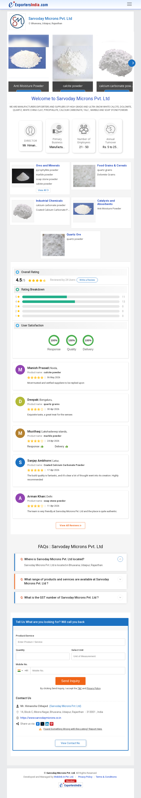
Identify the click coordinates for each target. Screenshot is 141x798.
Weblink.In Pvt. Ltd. (64, 776)
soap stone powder (47, 179)
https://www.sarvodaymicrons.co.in (40, 717)
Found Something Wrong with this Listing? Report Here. (73, 729)
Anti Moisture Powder (29, 86)
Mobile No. (22, 664)
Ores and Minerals (48, 165)
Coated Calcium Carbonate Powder (53, 209)
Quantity (20, 650)
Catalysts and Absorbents (106, 202)
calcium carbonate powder (116, 86)
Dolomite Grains (106, 174)
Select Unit (77, 650)
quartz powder (75, 239)
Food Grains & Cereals (112, 165)
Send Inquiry (70, 681)
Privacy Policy (93, 688)
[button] (38, 724)
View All (43, 190)
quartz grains (104, 170)
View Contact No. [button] (70, 743)
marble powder (44, 174)
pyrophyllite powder (47, 170)
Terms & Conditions (106, 776)
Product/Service (25, 635)
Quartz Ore (74, 234)
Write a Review (87, 280)
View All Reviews (70, 525)
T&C (80, 688)
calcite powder (73, 86)
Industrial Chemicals (49, 200)
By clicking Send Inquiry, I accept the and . (70, 688)
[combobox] (22, 670)
